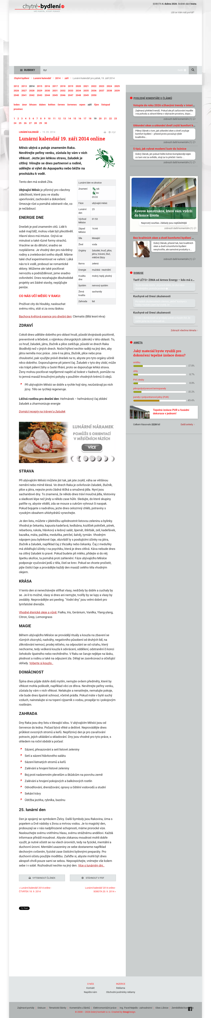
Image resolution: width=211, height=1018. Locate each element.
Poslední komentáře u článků (151, 98)
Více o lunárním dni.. (91, 865)
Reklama (120, 987)
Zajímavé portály (25, 1007)
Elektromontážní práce (104, 1007)
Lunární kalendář (42, 78)
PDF (112, 132)
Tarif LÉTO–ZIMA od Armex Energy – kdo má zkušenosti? (169, 280)
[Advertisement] (105, 41)
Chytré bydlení (21, 78)
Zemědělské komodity (183, 1007)
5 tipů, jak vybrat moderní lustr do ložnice (159, 148)
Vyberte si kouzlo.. (41, 663)
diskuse (136, 273)
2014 (57, 78)
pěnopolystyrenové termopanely (149, 388)
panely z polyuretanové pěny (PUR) (151, 397)
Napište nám (90, 991)
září (67, 78)
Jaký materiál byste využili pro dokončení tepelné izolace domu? (159, 353)
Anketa (136, 342)
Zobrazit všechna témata (183, 330)
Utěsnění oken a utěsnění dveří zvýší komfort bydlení (167, 125)
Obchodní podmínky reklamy (120, 991)
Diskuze (41, 1007)
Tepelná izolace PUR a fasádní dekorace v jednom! (171, 411)
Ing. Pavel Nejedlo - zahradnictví (136, 1007)
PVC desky (138, 379)
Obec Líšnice (161, 1007)
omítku (136, 362)
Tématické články (57, 1007)
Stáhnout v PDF (93, 878)
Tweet (22, 908)
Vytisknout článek (42, 878)
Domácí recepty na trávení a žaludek (42, 411)
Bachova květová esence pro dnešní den (45, 316)
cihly (135, 371)
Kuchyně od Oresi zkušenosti (152, 296)
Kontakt (90, 987)
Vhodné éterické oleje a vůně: (38, 612)
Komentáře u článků (80, 1007)
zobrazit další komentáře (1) (178, 119)
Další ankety (187, 424)
